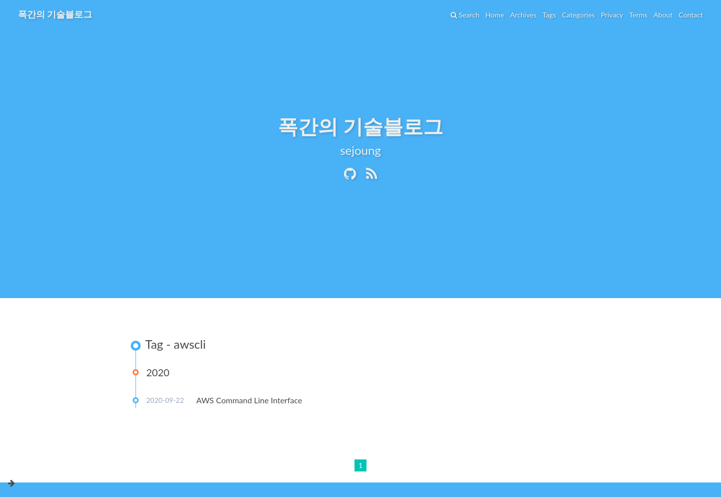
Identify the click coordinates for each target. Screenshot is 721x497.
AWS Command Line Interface (249, 400)
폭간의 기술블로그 (55, 14)
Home (495, 15)
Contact (690, 15)
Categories (578, 15)
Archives (523, 15)
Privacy (612, 15)
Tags (549, 15)
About (662, 15)
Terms (638, 15)
